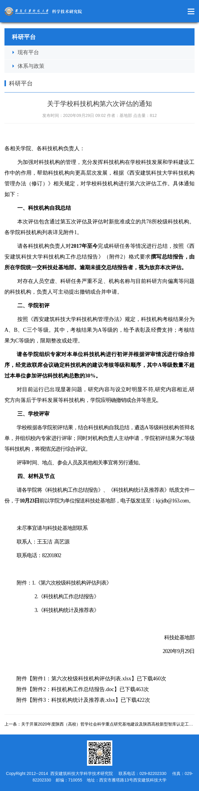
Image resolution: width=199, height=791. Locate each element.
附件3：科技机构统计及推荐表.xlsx (73, 700)
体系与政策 (31, 66)
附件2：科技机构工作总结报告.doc (73, 689)
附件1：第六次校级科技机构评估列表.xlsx (81, 679)
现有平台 (28, 52)
